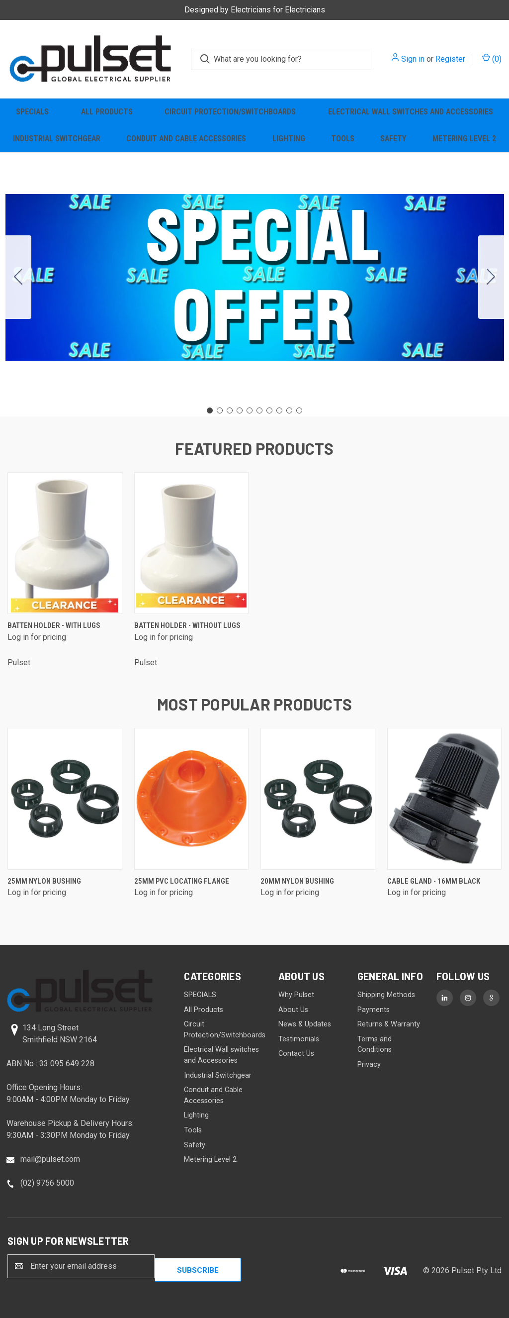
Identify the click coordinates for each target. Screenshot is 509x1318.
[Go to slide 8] (279, 410)
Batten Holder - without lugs (187, 625)
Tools (342, 138)
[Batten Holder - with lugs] (64, 543)
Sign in (412, 59)
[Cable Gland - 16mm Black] (444, 799)
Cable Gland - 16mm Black (433, 881)
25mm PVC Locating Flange (181, 881)
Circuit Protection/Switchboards (230, 111)
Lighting (288, 138)
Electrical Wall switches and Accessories (410, 111)
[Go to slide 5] (250, 410)
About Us (293, 1010)
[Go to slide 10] (18, 277)
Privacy (369, 1064)
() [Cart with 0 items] (492, 58)
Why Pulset (296, 995)
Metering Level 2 (464, 138)
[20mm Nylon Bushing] (317, 799)
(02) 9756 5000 (47, 1183)
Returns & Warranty (388, 1024)
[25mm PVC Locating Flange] (191, 799)
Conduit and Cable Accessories (186, 138)
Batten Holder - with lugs (53, 625)
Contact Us (296, 1053)
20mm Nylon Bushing (297, 881)
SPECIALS (32, 111)
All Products (107, 111)
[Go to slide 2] (491, 277)
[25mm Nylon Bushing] (64, 799)
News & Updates (304, 1024)
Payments (373, 1010)
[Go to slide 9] (289, 410)
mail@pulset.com (50, 1159)
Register (450, 59)
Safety (393, 138)
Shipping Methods (386, 995)
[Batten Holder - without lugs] (191, 543)
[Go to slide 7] (269, 410)
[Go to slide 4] (240, 410)
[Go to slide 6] (259, 410)
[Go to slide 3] (230, 410)
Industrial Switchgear (56, 138)
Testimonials (298, 1039)
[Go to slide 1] (210, 410)
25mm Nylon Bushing (44, 881)
